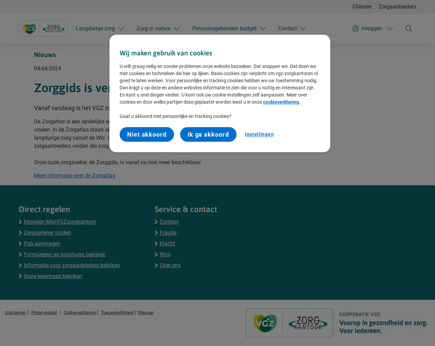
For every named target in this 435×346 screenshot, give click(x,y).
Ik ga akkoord (208, 134)
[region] (219, 94)
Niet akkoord (147, 134)
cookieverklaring (281, 102)
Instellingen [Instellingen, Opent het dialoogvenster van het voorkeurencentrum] (259, 134)
